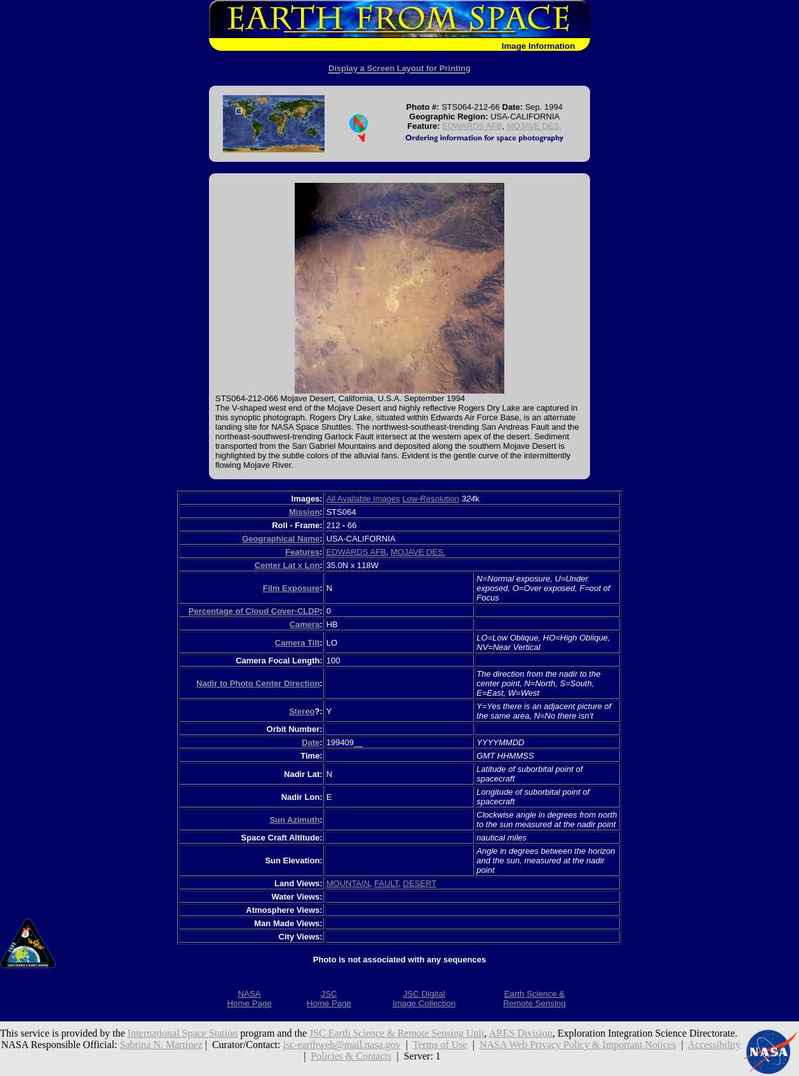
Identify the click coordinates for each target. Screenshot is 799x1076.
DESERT (419, 883)
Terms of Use (440, 1044)
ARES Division (521, 1033)
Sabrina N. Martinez (161, 1044)
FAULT (386, 883)
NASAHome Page (249, 998)
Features (302, 552)
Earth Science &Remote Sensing (534, 998)
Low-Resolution (430, 498)
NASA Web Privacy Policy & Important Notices (578, 1044)
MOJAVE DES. (534, 126)
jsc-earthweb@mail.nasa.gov (341, 1044)
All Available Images (363, 498)
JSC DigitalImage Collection (424, 998)
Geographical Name (280, 538)
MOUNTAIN (348, 883)
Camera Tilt (297, 643)
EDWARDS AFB (472, 126)
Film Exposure (291, 588)
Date (310, 742)
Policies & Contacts (351, 1056)
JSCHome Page (329, 998)
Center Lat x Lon (287, 565)
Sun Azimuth (294, 820)
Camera (305, 624)
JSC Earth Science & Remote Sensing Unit (397, 1033)
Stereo (301, 711)
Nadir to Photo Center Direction (257, 683)
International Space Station (183, 1033)
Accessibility (714, 1044)
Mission (304, 512)
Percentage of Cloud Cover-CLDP (254, 611)
